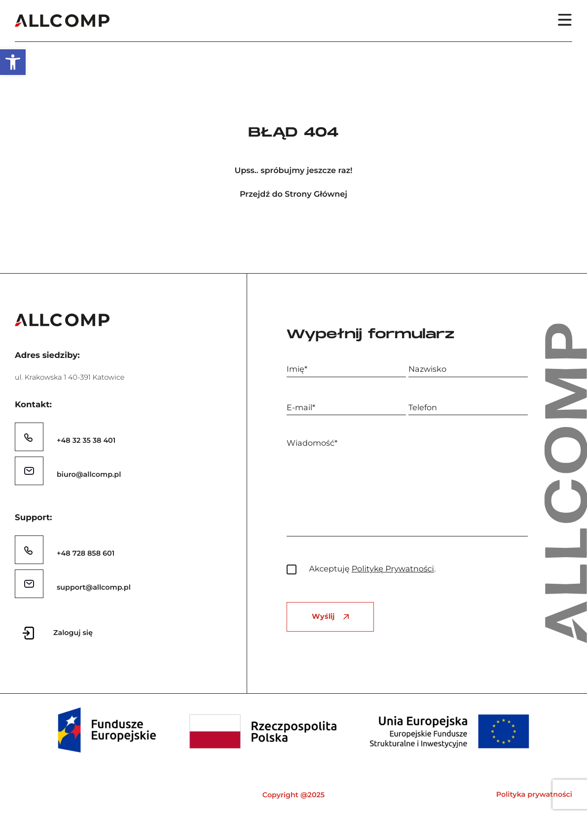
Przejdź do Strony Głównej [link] (293, 194)
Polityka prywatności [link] (534, 794)
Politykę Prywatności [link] (393, 569)
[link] (13, 62)
